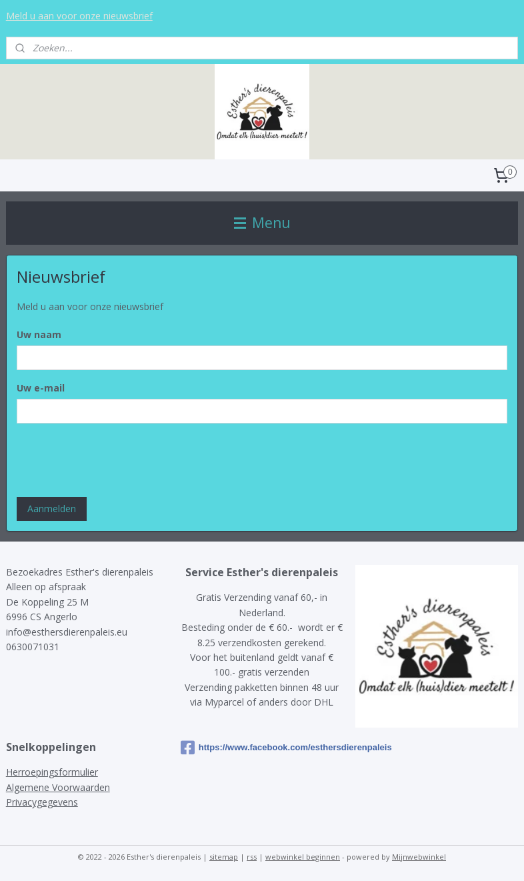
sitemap (223, 857)
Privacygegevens (42, 802)
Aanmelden (51, 508)
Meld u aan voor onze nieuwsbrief (79, 15)
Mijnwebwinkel (419, 857)
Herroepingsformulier (52, 772)
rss (252, 857)
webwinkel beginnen (302, 857)
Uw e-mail (41, 387)
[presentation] (118, 460)
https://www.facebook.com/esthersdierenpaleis (262, 748)
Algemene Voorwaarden (58, 787)
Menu (262, 222)
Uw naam (39, 334)
